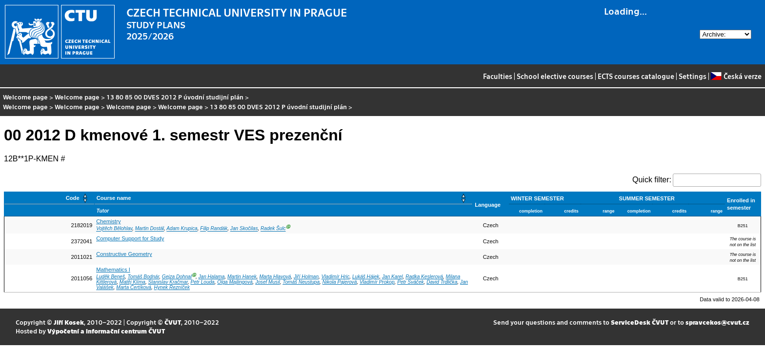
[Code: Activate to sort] (49, 198)
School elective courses (555, 76)
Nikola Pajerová (339, 282)
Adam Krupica (181, 229)
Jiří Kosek (69, 322)
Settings (692, 76)
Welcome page (25, 96)
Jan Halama (212, 276)
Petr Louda (202, 282)
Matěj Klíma (132, 282)
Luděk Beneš (110, 276)
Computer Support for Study (130, 238)
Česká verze (736, 76)
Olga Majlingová (234, 282)
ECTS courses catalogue (636, 76)
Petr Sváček (410, 282)
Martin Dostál (149, 229)
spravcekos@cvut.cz (717, 322)
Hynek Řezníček (172, 287)
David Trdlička (441, 282)
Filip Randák (213, 229)
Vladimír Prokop (377, 282)
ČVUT (172, 322)
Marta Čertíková (133, 287)
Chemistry (108, 221)
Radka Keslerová (424, 276)
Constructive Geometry (124, 254)
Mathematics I (113, 270)
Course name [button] (114, 198)
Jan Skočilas (244, 229)
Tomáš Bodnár (144, 276)
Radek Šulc (273, 229)
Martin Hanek (242, 276)
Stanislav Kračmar (168, 282)
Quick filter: (651, 180)
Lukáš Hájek (365, 276)
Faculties (497, 76)
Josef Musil (267, 282)
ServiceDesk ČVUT (639, 322)
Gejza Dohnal (177, 276)
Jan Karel (392, 276)
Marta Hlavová (275, 276)
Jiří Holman (306, 276)
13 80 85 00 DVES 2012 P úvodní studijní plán (174, 96)
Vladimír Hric (336, 276)
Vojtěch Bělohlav (114, 229)
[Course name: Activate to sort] (283, 198)
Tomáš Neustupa (301, 282)
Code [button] (73, 198)
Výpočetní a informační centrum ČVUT (106, 330)
